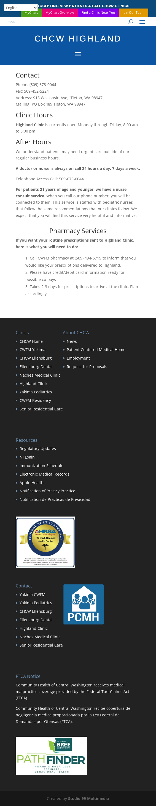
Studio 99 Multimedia (88, 798)
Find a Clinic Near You (98, 12)
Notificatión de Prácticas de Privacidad (55, 499)
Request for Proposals (87, 366)
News (72, 341)
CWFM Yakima (32, 349)
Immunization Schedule (41, 465)
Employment (78, 358)
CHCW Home (31, 341)
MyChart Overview (59, 12)
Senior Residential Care (41, 409)
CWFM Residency (35, 400)
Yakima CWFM (32, 594)
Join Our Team (133, 12)
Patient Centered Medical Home (96, 349)
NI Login (27, 457)
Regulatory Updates (38, 448)
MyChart (31, 12)
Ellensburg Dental (36, 366)
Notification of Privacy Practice (47, 490)
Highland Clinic (34, 383)
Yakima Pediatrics (36, 391)
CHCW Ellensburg (36, 358)
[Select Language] (21, 7)
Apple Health (32, 482)
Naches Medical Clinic (40, 375)
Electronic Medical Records (44, 474)
